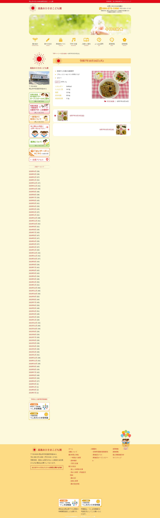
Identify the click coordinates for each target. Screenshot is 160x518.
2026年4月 (32, 171)
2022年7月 (32, 302)
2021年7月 (32, 337)
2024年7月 (32, 232)
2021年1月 (32, 355)
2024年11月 (33, 221)
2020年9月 (32, 366)
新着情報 (108, 1)
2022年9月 (32, 296)
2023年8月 (32, 264)
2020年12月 (33, 358)
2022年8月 (32, 299)
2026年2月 (32, 177)
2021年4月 (32, 346)
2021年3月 (32, 349)
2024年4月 (32, 241)
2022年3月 (32, 314)
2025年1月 (32, 215)
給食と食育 (74, 481)
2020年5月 (32, 378)
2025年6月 (32, 200)
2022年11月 (33, 291)
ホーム (71, 449)
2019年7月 (32, 393)
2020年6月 (32, 375)
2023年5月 (32, 273)
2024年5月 (32, 238)
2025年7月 (32, 197)
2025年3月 (32, 209)
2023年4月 (32, 276)
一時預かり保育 (76, 457)
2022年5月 (32, 308)
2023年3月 (32, 279)
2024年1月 (32, 250)
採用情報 (124, 44)
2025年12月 (33, 183)
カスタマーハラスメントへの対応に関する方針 (47, 467)
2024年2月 (32, 247)
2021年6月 (32, 340)
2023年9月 (32, 261)
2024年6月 (32, 235)
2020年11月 (33, 360)
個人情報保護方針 (118, 1)
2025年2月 (32, 212)
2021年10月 (33, 328)
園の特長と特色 (74, 455)
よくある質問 (99, 44)
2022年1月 (32, 320)
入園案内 (93, 449)
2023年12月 (33, 253)
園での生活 (72, 466)
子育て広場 (74, 463)
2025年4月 (32, 206)
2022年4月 (32, 311)
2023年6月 (32, 270)
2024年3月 (32, 244)
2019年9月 (32, 390)
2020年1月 (32, 387)
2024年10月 (33, 224)
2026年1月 (32, 180)
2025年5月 (32, 203)
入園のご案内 (86, 44)
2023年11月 (33, 256)
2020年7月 (32, 372)
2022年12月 (33, 288)
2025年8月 (32, 194)
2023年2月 (32, 282)
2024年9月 (32, 226)
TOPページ (56, 53)
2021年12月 (33, 323)
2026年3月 (32, 174)
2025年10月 (33, 189)
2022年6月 (32, 305)
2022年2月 (32, 317)
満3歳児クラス (60, 44)
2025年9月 (32, 191)
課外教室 (74, 460)
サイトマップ (127, 1)
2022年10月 (33, 294)
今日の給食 (63, 53)
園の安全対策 (75, 484)
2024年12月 (33, 218)
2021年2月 (32, 352)
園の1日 (73, 478)
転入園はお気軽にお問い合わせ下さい (38, 127)
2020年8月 (32, 369)
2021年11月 (33, 326)
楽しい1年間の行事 (77, 469)
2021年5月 (32, 343)
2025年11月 (33, 186)
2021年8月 (32, 334)
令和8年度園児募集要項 (100, 452)
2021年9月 (32, 331)
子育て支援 (73, 44)
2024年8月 (32, 229)
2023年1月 (32, 285)
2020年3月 (32, 384)
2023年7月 (32, 267)
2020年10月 (33, 363)
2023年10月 (33, 259)
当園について (73, 452)
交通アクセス (37, 160)
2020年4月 (32, 381)
